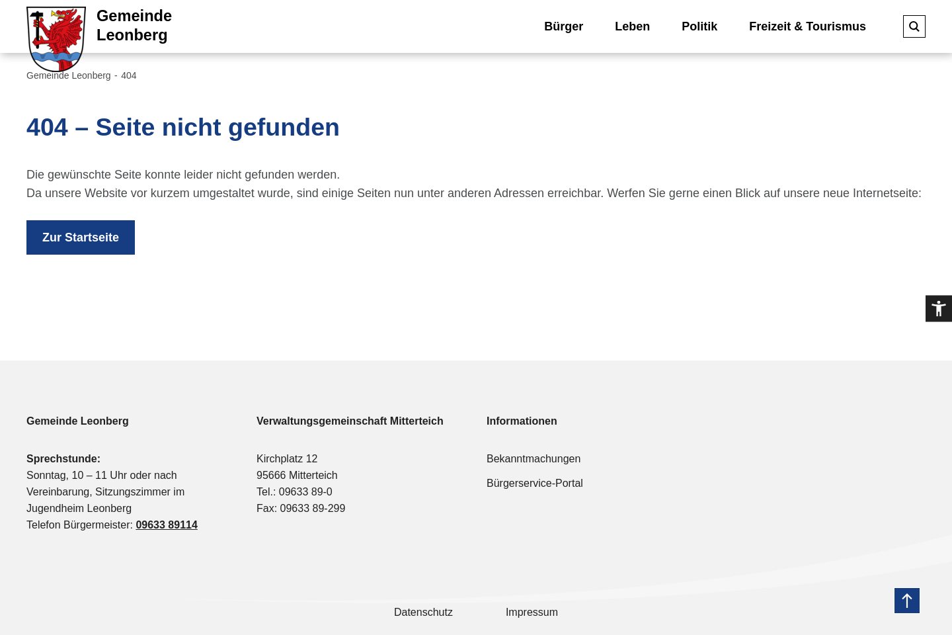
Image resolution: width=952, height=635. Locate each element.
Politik (699, 26)
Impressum (532, 612)
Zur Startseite (80, 237)
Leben (632, 26)
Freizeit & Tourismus (807, 26)
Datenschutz (423, 612)
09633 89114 (166, 524)
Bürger (563, 26)
